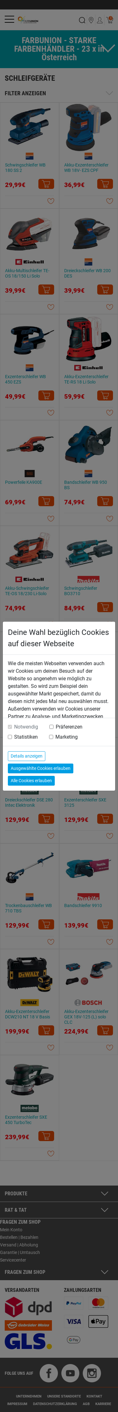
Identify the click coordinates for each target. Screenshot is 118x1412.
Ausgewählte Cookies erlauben (40, 768)
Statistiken (26, 737)
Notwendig (26, 727)
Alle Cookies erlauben (31, 780)
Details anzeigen (26, 756)
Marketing (66, 737)
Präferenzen (69, 727)
